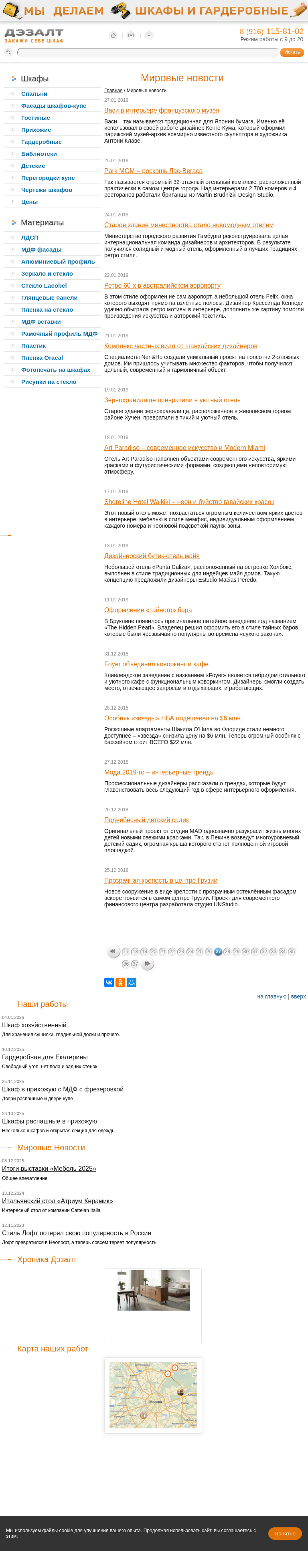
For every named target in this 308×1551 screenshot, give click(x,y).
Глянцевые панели (49, 297)
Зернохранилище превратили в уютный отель (172, 400)
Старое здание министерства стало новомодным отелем (189, 225)
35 (292, 951)
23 (181, 951)
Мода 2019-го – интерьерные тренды (159, 772)
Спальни (34, 93)
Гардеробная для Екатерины (45, 1057)
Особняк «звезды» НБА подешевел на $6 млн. (173, 718)
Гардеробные (41, 141)
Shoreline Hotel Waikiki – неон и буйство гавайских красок (189, 501)
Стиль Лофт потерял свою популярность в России (76, 1233)
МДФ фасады (41, 249)
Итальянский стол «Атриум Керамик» (57, 1201)
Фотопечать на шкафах (55, 369)
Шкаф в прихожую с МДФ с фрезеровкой (63, 1089)
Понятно (285, 1534)
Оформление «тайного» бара (148, 610)
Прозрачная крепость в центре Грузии (160, 880)
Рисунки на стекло (49, 381)
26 (209, 951)
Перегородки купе (48, 177)
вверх (298, 996)
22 (172, 951)
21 (163, 951)
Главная (113, 90)
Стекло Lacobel (44, 285)
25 (200, 951)
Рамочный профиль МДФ (59, 333)
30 (246, 951)
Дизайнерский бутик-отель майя (152, 556)
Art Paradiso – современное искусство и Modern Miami (184, 447)
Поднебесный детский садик (146, 820)
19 (144, 951)
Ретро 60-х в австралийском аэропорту (162, 285)
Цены (29, 201)
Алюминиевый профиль (58, 261)
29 (236, 951)
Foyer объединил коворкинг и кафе (156, 664)
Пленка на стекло (47, 309)
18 (135, 951)
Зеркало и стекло (47, 273)
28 (227, 951)
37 (135, 964)
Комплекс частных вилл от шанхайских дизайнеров (180, 346)
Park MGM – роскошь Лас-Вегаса (153, 170)
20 (153, 951)
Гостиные (35, 117)
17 (126, 951)
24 (190, 951)
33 (273, 951)
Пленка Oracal (42, 357)
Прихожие (36, 129)
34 (283, 951)
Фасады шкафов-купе (53, 105)
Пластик (33, 345)
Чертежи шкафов (46, 189)
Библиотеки (39, 153)
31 (255, 951)
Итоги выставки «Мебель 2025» (49, 1168)
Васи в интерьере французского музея (161, 110)
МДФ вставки (41, 321)
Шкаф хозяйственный (34, 1025)
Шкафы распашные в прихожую (49, 1121)
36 (126, 964)
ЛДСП (29, 237)
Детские (33, 165)
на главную (272, 996)
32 (264, 951)
